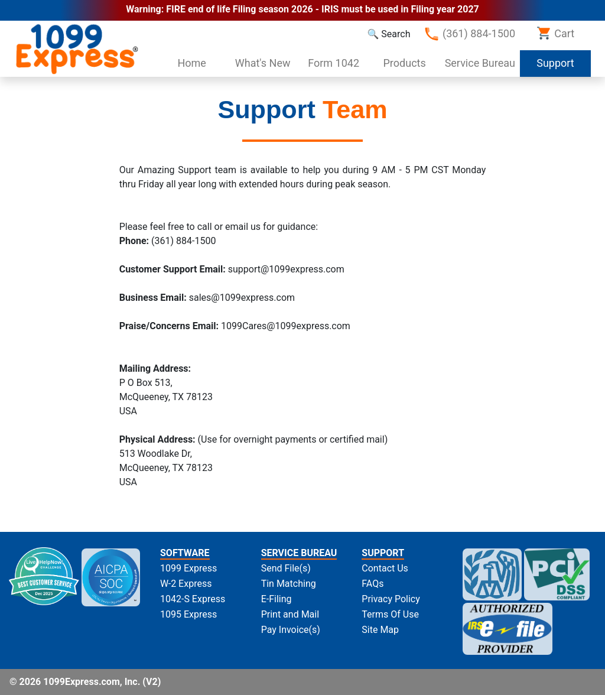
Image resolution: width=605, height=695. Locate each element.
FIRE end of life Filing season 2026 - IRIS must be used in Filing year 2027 (322, 9)
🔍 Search (388, 34)
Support (563, 61)
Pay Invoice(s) (290, 629)
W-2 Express (186, 583)
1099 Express (188, 568)
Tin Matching (288, 583)
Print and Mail (290, 614)
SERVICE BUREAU (299, 552)
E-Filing (276, 599)
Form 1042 (333, 63)
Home (191, 63)
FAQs (372, 583)
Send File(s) (286, 568)
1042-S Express (192, 599)
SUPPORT (383, 552)
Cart (555, 33)
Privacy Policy (391, 599)
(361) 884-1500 (469, 34)
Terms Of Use (390, 614)
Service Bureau (480, 63)
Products (404, 63)
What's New (263, 63)
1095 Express (188, 614)
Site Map (380, 629)
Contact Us (385, 568)
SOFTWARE (185, 552)
